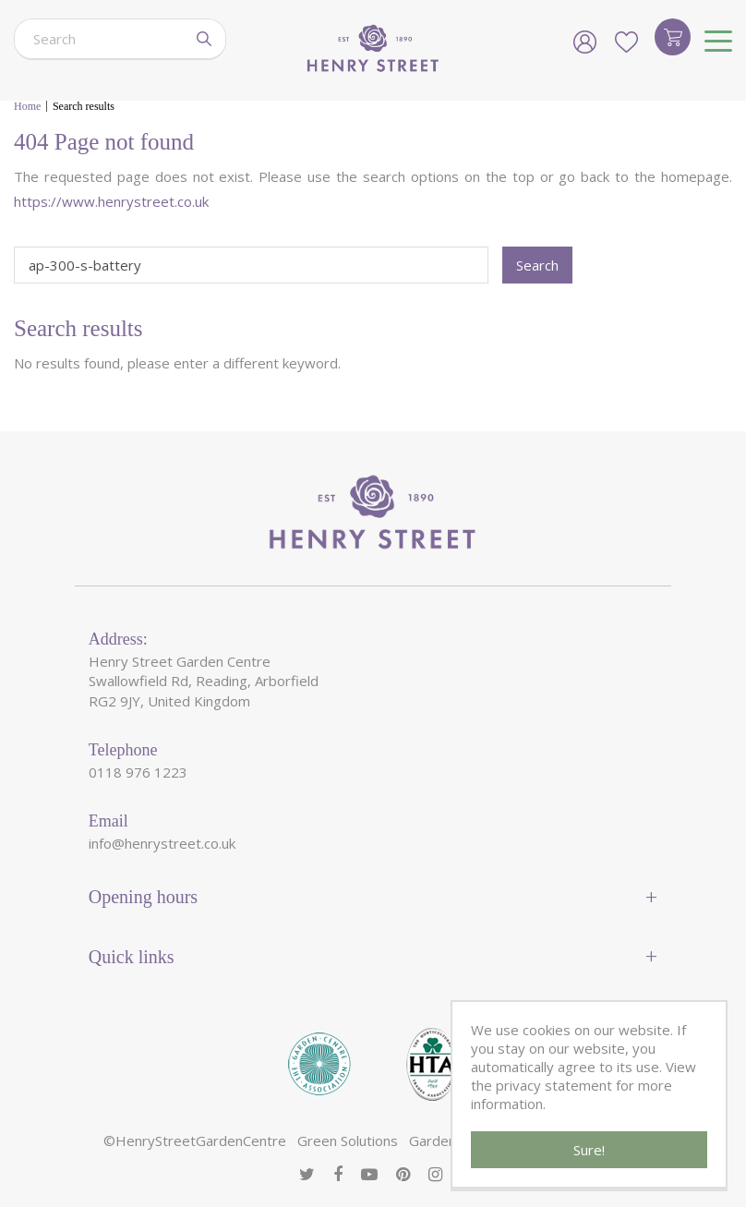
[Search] (99, 38)
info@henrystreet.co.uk (162, 843)
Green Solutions (347, 1140)
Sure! (589, 1150)
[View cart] (673, 36)
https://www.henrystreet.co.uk (111, 201)
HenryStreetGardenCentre (200, 1140)
